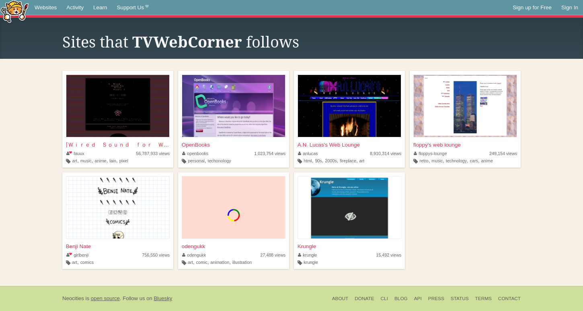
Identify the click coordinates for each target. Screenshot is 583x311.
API (418, 298)
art (75, 160)
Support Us (133, 7)
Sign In (569, 7)
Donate (364, 298)
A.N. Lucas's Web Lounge (329, 145)
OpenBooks (196, 145)
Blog (401, 298)
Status (460, 298)
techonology (219, 160)
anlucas (308, 153)
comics (87, 262)
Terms (483, 298)
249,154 (503, 153)
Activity (75, 7)
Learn (100, 7)
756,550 (156, 255)
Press (436, 298)
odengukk (193, 246)
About (340, 298)
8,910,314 (385, 153)
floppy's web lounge (437, 145)
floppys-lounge (430, 153)
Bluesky (163, 298)
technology (456, 160)
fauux (75, 153)
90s (318, 160)
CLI (384, 298)
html (308, 160)
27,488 (272, 255)
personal (196, 160)
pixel (123, 160)
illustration (242, 262)
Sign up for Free (532, 7)
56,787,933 (153, 153)
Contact (509, 298)
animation (219, 262)
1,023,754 (269, 153)
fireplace (348, 160)
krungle (307, 255)
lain (112, 160)
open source (105, 298)
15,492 (388, 255)
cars (474, 160)
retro (423, 160)
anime (100, 160)
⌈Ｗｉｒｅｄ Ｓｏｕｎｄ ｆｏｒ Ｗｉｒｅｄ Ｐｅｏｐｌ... (118, 145)
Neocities (73, 298)
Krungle (307, 246)
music (86, 160)
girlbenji (77, 255)
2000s (331, 160)
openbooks (195, 153)
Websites (46, 7)
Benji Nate (78, 246)
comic (201, 262)
